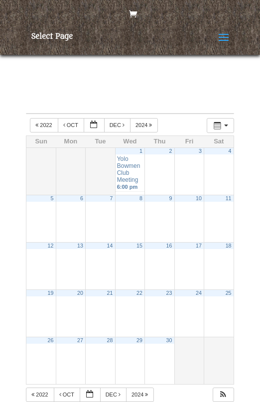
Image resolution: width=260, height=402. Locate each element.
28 (110, 340)
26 (51, 340)
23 (169, 293)
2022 (44, 125)
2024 (144, 125)
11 (229, 198)
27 (80, 340)
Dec (118, 125)
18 (229, 246)
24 (199, 293)
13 (80, 246)
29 (139, 340)
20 (80, 293)
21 (110, 293)
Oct (71, 125)
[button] (223, 395)
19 (51, 293)
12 (51, 246)
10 (199, 198)
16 (169, 246)
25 (229, 293)
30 (169, 340)
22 (139, 293)
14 (110, 246)
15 (139, 246)
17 (199, 246)
